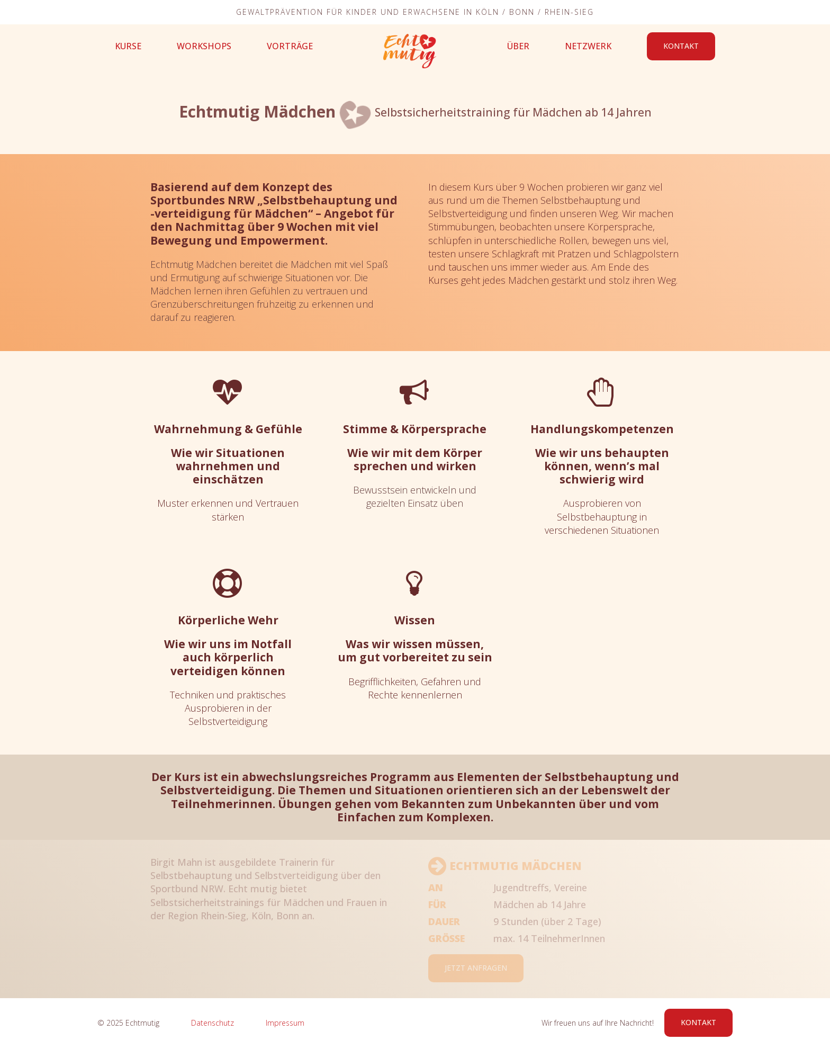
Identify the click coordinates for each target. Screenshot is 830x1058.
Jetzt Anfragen (476, 968)
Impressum (285, 1023)
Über (518, 46)
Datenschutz (212, 1023)
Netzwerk (588, 46)
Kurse (128, 46)
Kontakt (681, 46)
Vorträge (290, 46)
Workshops (204, 46)
